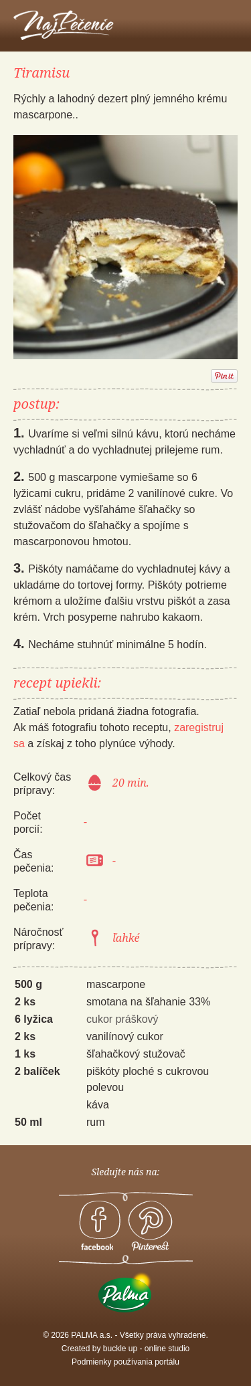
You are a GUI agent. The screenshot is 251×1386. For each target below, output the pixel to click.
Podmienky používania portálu (125, 1362)
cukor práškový (122, 1019)
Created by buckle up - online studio (125, 1348)
